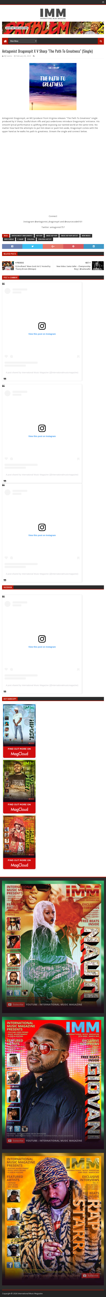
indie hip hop (51, 236)
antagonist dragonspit (22, 236)
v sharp (20, 239)
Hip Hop (39, 236)
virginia (30, 239)
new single (9, 239)
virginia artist (45, 239)
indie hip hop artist (69, 236)
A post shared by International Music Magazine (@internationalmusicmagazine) (42, 372)
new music (86, 236)
